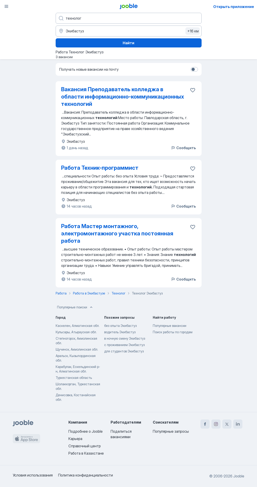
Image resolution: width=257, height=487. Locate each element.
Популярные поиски (75, 307)
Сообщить (183, 148)
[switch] (194, 69)
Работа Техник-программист (99, 167)
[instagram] (216, 424)
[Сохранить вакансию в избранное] (192, 90)
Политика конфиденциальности (85, 475)
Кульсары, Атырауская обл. (76, 332)
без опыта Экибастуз (120, 326)
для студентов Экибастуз (124, 351)
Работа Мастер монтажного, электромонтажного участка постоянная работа (117, 233)
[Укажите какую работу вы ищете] (129, 18)
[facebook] (205, 424)
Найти (128, 43)
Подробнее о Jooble (85, 431)
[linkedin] (237, 424)
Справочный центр (84, 446)
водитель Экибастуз (119, 332)
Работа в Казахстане (86, 453)
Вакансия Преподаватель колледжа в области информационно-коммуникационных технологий (122, 96)
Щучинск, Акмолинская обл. (77, 349)
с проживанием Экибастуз (124, 345)
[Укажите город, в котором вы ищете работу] (129, 31)
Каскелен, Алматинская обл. (77, 326)
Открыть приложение (233, 6)
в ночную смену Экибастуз (124, 338)
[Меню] (6, 6)
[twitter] (226, 424)
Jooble (238, 476)
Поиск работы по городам (172, 332)
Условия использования (33, 475)
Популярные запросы (171, 431)
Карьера (75, 438)
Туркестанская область (74, 378)
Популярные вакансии (169, 326)
